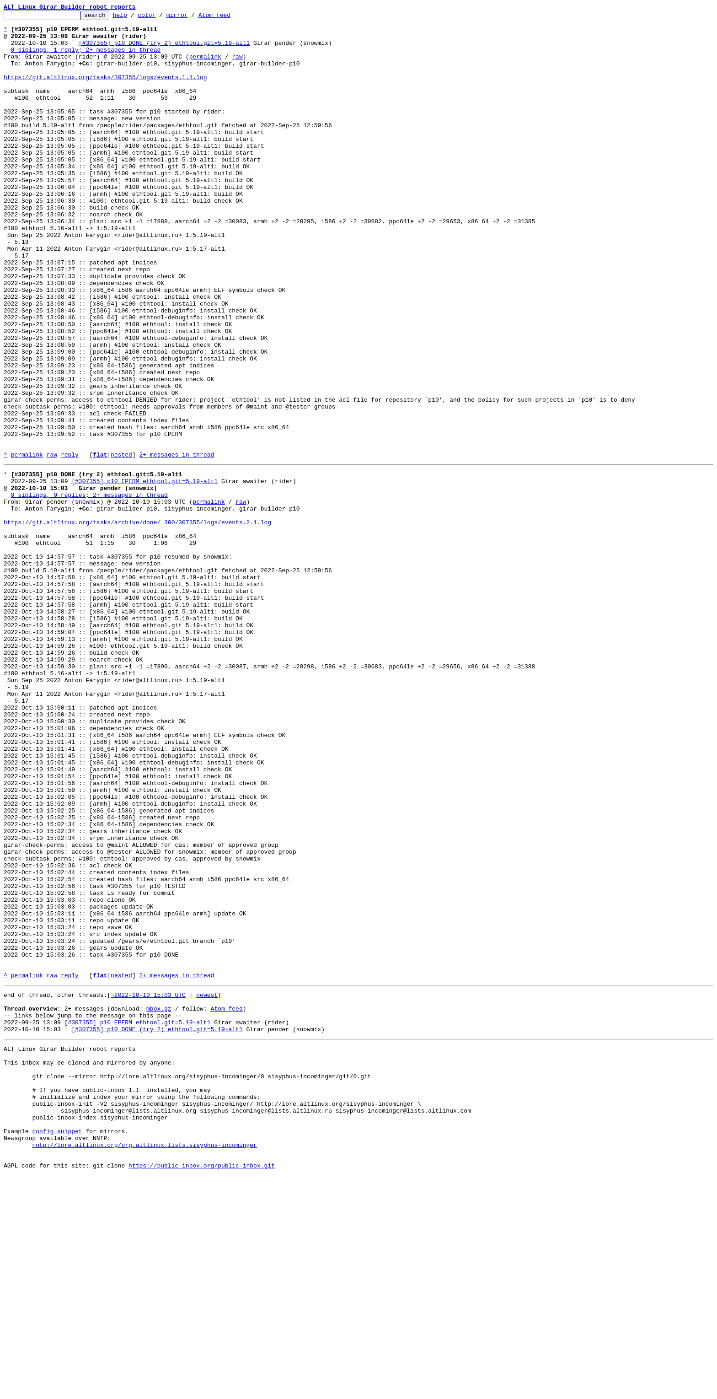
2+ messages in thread (176, 543)
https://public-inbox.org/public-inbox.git (201, 1389)
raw (237, 66)
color (161, 17)
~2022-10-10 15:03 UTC (148, 1187)
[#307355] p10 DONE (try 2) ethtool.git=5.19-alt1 (164, 49)
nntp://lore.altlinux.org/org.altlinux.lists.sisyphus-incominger (144, 1364)
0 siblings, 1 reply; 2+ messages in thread (86, 58)
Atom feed (229, 17)
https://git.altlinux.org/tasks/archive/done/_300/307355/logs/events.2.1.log (137, 622)
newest (207, 1187)
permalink (205, 66)
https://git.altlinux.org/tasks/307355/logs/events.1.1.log (105, 90)
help (134, 17)
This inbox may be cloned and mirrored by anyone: (89, 1265)
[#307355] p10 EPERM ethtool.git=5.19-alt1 (144, 573)
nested (121, 543)
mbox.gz (158, 1203)
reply (70, 543)
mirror (191, 17)
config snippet (57, 1348)
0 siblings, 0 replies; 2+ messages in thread (89, 589)
